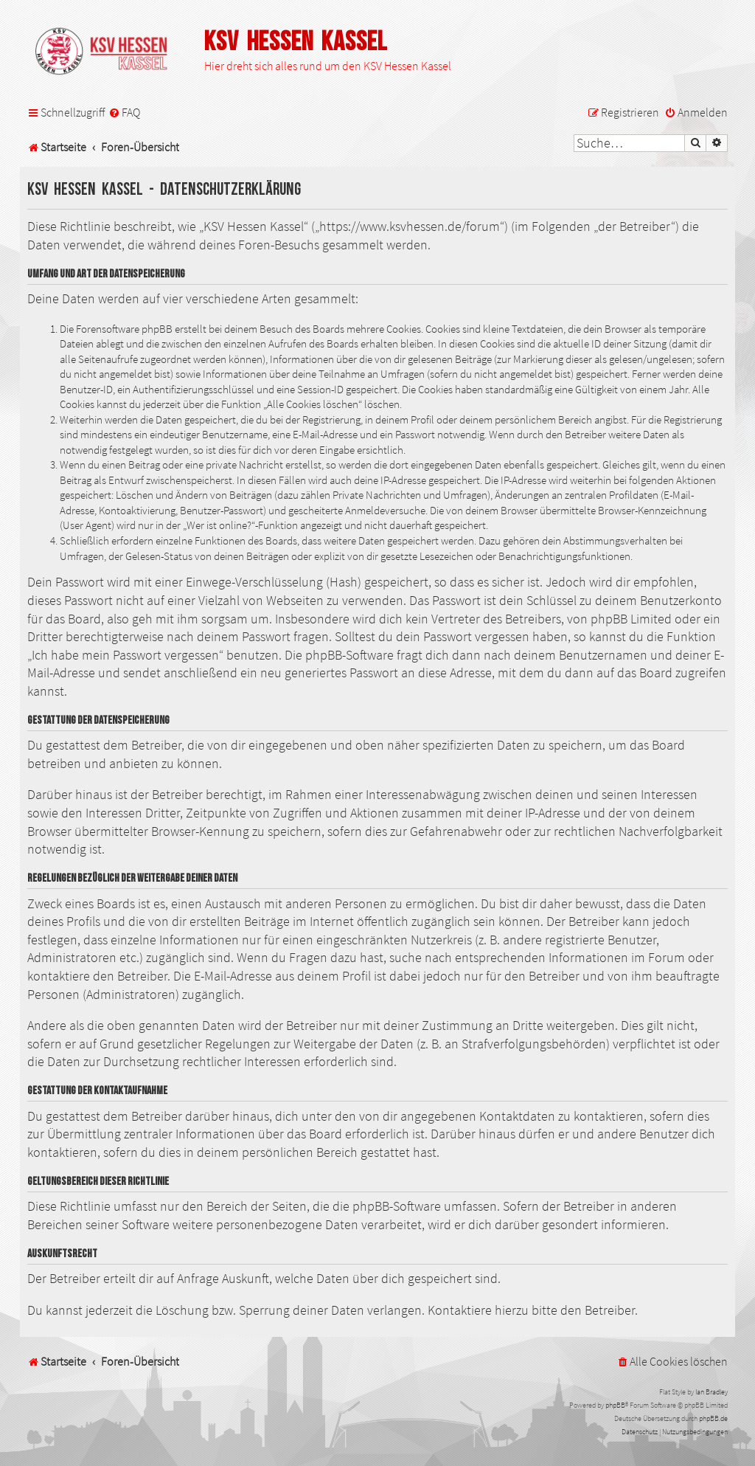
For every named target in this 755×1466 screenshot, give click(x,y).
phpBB (615, 1405)
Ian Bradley (711, 1392)
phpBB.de (713, 1418)
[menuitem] (124, 112)
